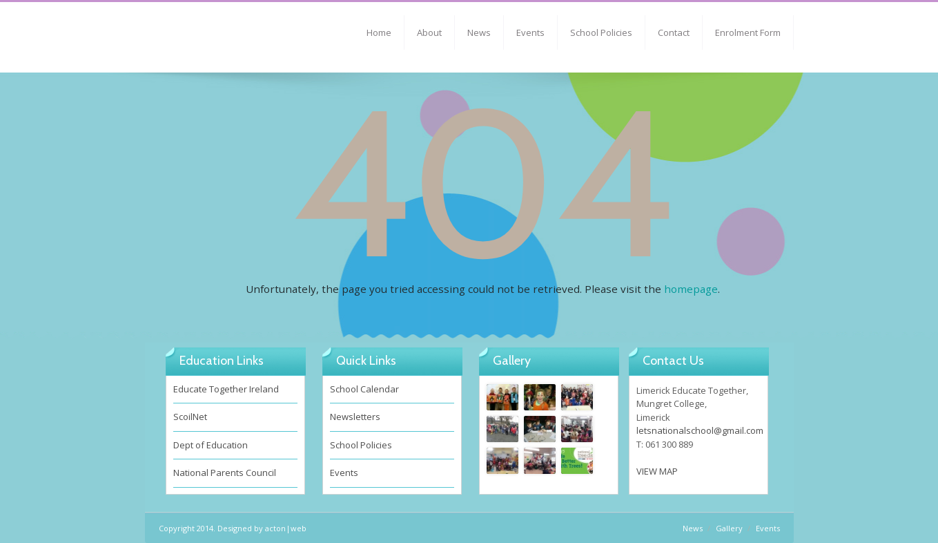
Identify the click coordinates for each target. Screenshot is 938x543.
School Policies (601, 32)
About (429, 32)
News (479, 32)
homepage (691, 289)
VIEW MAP (657, 471)
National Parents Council (224, 472)
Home (379, 32)
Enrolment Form (748, 32)
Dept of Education (210, 445)
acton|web (285, 528)
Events (530, 32)
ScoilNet (190, 416)
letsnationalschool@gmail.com (699, 430)
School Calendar (364, 389)
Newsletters (355, 416)
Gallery (729, 528)
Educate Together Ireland (226, 389)
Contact (674, 32)
